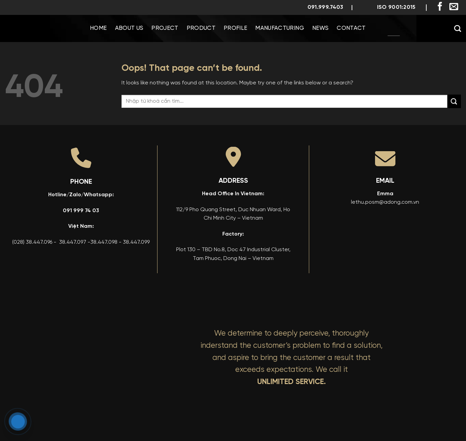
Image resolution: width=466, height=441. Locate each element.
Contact (351, 28)
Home (98, 28)
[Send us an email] (453, 7)
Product (201, 28)
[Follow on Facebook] (439, 7)
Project (164, 28)
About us (129, 28)
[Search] (457, 28)
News (320, 28)
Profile (235, 28)
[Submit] (454, 101)
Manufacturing (279, 28)
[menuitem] (394, 28)
